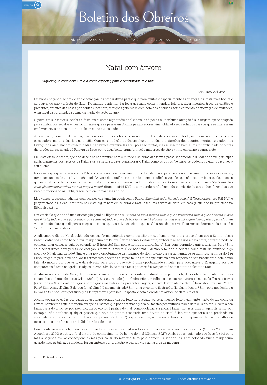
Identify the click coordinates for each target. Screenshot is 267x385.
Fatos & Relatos (127, 40)
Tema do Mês (190, 40)
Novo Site (97, 40)
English (238, 2)
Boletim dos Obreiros (133, 17)
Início (75, 40)
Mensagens (160, 40)
